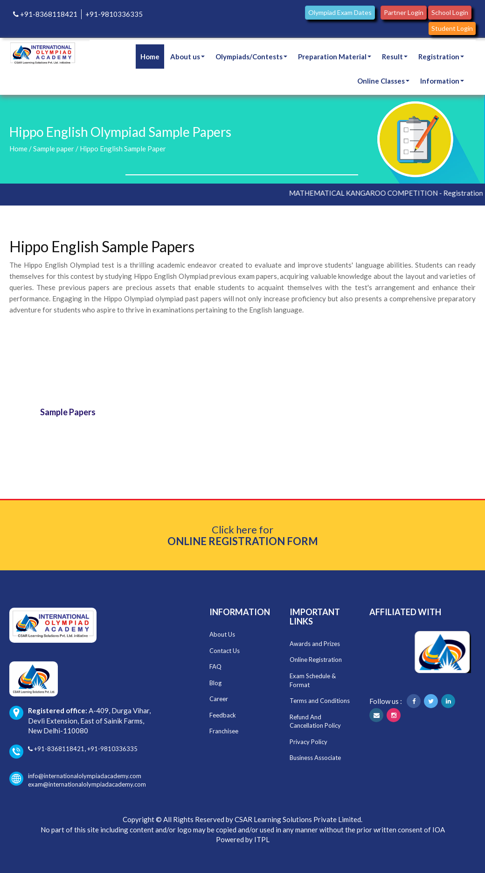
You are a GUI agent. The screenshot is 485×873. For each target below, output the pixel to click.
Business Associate (315, 757)
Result (395, 56)
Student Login (452, 28)
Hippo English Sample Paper (123, 148)
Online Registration (316, 659)
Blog (215, 683)
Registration (441, 56)
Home (149, 56)
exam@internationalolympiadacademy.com (87, 784)
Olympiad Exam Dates (340, 12)
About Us (222, 634)
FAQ (215, 666)
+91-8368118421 (45, 14)
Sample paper (53, 148)
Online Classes (383, 81)
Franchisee (223, 731)
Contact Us (224, 650)
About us (187, 56)
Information (442, 81)
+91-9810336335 (114, 14)
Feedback (222, 715)
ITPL (262, 839)
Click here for (242, 535)
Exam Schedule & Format (313, 680)
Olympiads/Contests (251, 56)
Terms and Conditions (320, 700)
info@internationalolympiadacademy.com (75, 776)
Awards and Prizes (315, 643)
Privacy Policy (308, 741)
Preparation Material (334, 56)
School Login (449, 12)
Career (218, 699)
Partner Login (403, 12)
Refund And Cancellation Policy (315, 721)
